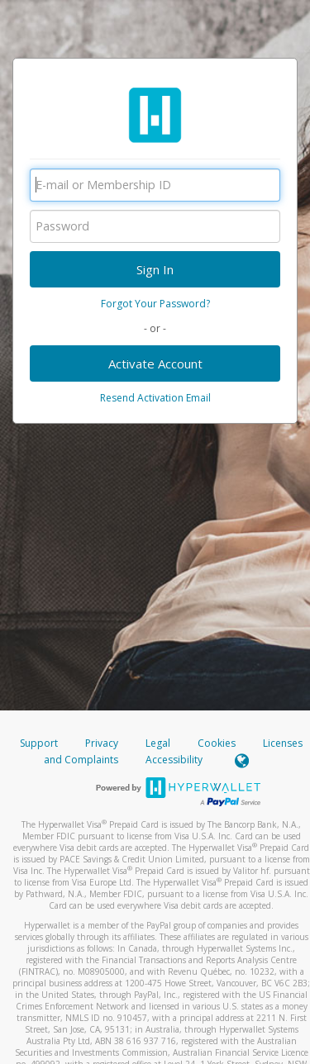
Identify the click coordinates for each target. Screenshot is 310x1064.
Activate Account (155, 363)
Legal (157, 743)
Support (39, 743)
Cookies (217, 743)
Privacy (101, 743)
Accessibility (174, 760)
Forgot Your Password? (155, 304)
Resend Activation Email (155, 398)
